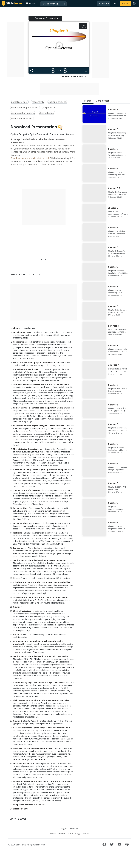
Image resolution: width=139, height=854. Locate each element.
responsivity (38, 101)
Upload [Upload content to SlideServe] (125, 3)
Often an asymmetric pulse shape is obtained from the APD (41, 727)
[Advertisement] (15, 49)
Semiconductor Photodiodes (26, 548)
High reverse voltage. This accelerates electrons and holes (41, 700)
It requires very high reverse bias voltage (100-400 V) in (39, 682)
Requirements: (20, 342)
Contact (85, 833)
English (64, 828)
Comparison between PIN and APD (29, 804)
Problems (17, 533)
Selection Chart (20, 809)
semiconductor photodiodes (25, 107)
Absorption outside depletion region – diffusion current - (40, 425)
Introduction (19, 332)
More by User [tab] (102, 100)
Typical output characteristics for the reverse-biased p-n (40, 597)
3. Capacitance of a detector (26, 490)
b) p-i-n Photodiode (22, 611)
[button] (32, 3)
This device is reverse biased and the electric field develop (41, 384)
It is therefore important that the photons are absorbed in (41, 582)
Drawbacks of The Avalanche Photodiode (32, 748)
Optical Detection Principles (26, 369)
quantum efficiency (57, 101)
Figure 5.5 (17, 721)
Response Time (20, 508)
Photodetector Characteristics (27, 449)
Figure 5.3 (17, 578)
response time (50, 107)
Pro (115, 3)
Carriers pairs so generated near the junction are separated (41, 408)
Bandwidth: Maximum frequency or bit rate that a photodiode (42, 781)
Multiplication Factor (23, 763)
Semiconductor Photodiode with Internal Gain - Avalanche (40, 656)
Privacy (61, 833)
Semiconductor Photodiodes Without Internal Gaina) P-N (39, 560)
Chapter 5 (17, 328)
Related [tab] (87, 100)
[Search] (53, 3)
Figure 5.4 (17, 607)
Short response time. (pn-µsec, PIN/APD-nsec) (34, 362)
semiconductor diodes (22, 118)
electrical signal (46, 113)
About (53, 833)
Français (74, 828)
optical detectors (19, 101)
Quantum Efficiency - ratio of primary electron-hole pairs (40, 469)
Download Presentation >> (73, 76)
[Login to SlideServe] (134, 3)
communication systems (23, 113)
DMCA (70, 833)
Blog (77, 833)
